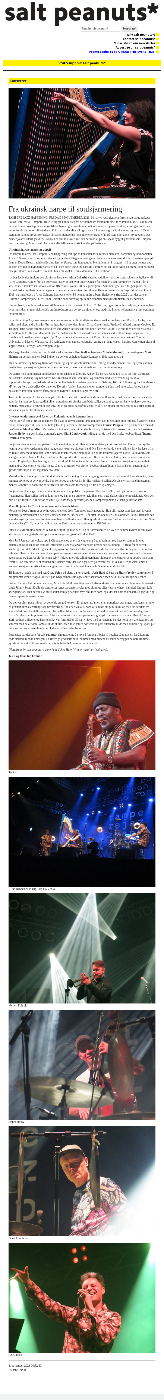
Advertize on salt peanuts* (137, 47)
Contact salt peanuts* (141, 39)
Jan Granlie (19, 1370)
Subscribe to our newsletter (136, 43)
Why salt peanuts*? (142, 35)
